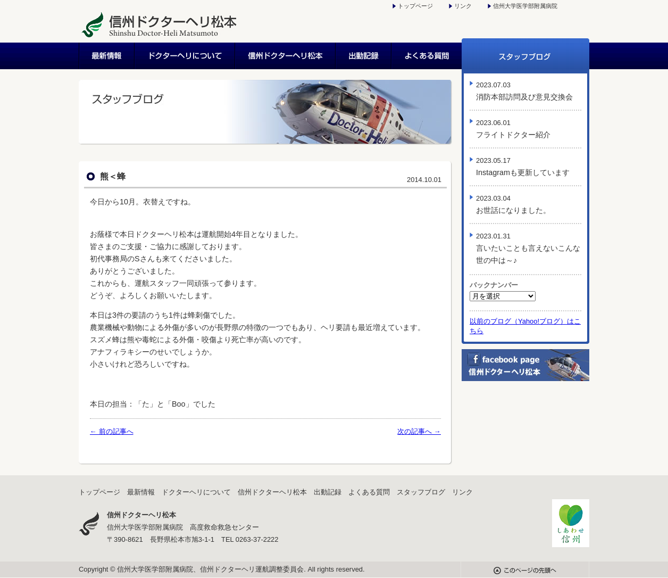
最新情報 (107, 56)
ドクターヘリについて (185, 56)
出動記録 (364, 56)
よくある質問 (427, 56)
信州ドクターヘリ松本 (286, 56)
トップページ (415, 6)
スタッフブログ (525, 55)
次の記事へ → (419, 431)
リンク (463, 6)
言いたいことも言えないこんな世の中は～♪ (528, 248)
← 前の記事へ (111, 431)
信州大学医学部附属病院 (525, 6)
